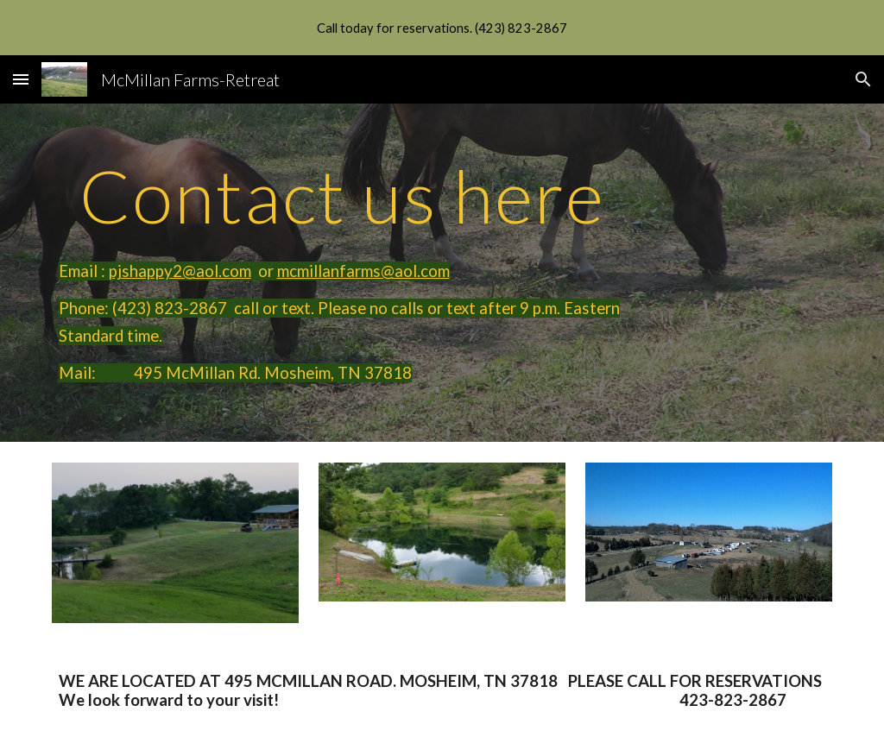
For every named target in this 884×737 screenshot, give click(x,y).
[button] (20, 79)
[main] (342, 273)
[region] (442, 27)
